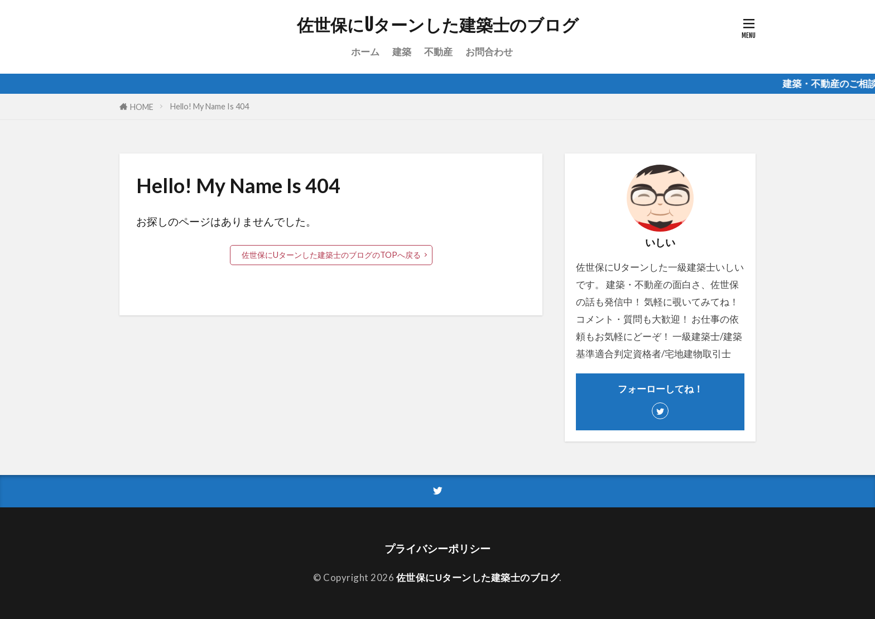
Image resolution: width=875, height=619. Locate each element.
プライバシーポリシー (437, 548)
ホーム (365, 51)
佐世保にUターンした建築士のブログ (438, 25)
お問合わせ (489, 51)
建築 (401, 51)
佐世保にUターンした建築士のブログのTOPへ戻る (331, 255)
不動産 (438, 51)
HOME (141, 107)
